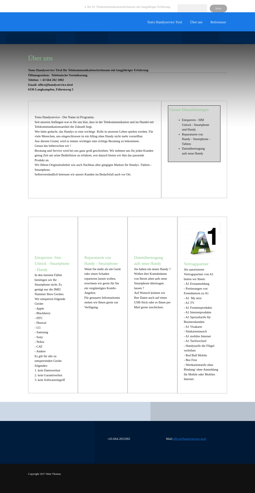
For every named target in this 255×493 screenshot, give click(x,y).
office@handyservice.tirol (189, 438)
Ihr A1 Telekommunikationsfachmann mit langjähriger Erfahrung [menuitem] (128, 6)
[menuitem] (164, 24)
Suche (218, 8)
